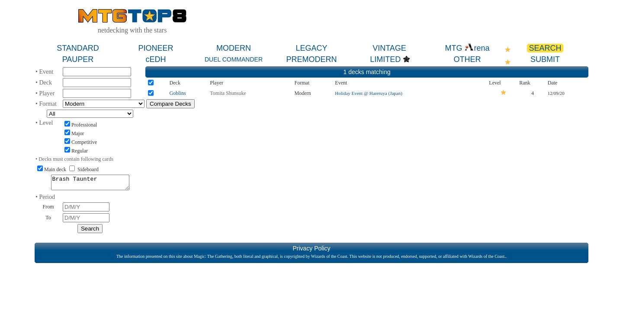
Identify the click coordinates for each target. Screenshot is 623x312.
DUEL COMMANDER (234, 59)
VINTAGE (389, 48)
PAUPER (78, 59)
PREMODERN (311, 59)
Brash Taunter (90, 184)
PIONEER (155, 48)
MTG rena (467, 48)
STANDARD (78, 48)
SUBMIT (545, 59)
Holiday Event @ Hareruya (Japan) (368, 93)
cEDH (155, 59)
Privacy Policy (311, 250)
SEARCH (545, 48)
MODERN (233, 48)
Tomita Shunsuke (228, 93)
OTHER (467, 59)
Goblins (178, 93)
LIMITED (385, 59)
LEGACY (311, 48)
